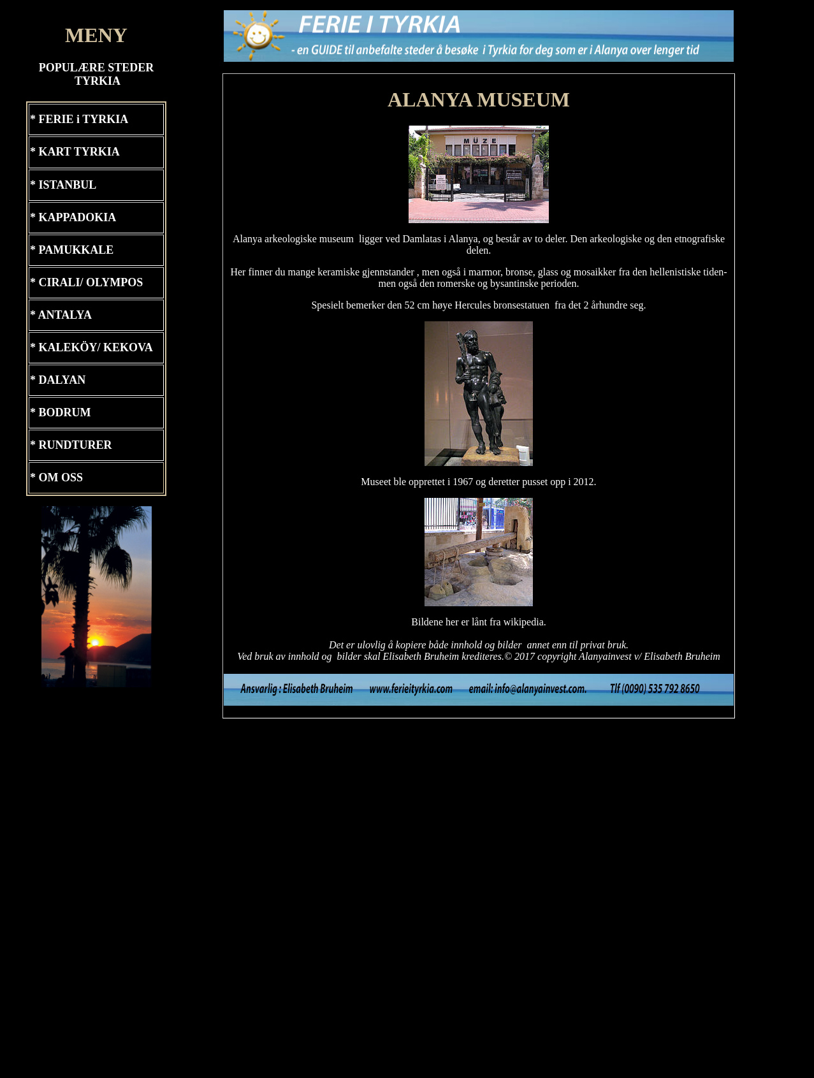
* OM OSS (56, 477)
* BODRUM (60, 412)
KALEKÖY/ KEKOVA (96, 347)
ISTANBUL (68, 184)
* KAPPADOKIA (73, 217)
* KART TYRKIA (75, 151)
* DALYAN (57, 380)
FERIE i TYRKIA (84, 119)
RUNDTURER (74, 445)
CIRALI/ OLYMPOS (91, 282)
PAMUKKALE (76, 250)
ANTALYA (65, 315)
